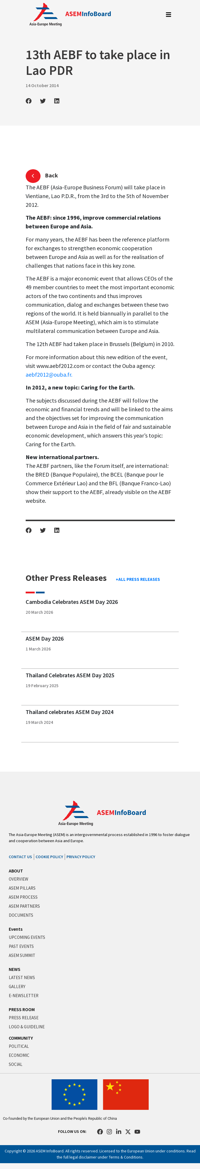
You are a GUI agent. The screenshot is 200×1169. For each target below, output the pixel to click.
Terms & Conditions (126, 1157)
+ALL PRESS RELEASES (138, 579)
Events (15, 929)
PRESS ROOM (22, 1009)
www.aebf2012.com (60, 365)
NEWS (14, 969)
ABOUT (16, 871)
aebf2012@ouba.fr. (49, 374)
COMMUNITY (21, 1038)
